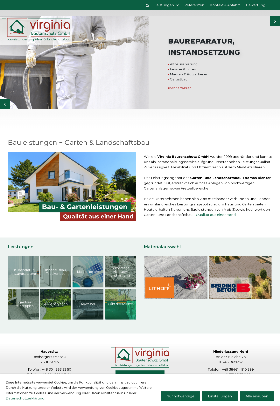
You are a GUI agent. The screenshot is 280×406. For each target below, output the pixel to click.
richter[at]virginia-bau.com (236, 380)
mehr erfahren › (180, 88)
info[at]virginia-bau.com (55, 380)
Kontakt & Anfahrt (140, 375)
